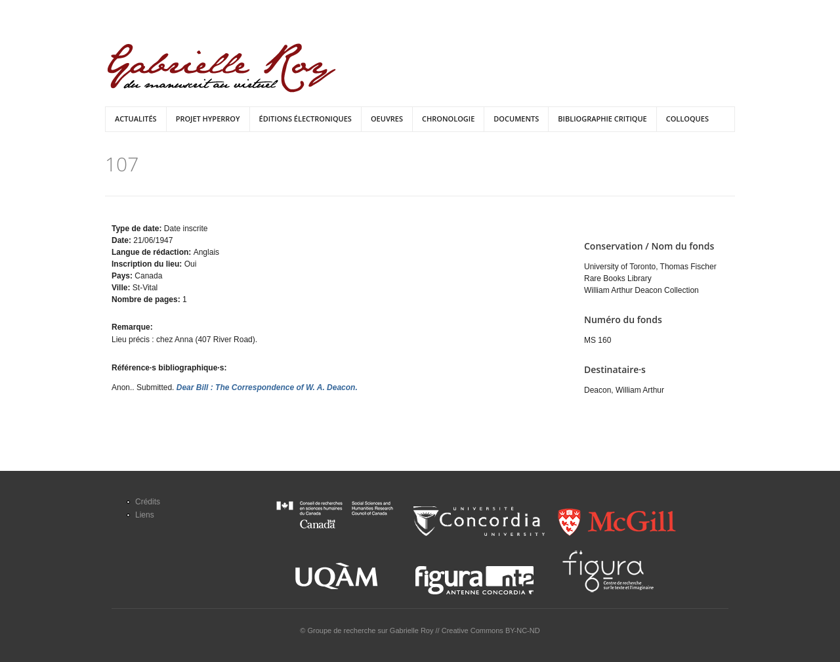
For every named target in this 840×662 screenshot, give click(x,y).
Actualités (136, 118)
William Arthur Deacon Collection (641, 290)
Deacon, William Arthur (624, 390)
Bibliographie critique (602, 118)
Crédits (147, 501)
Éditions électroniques (305, 118)
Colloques (687, 118)
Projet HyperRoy (208, 118)
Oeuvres (387, 118)
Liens (144, 514)
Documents (516, 118)
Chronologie (448, 118)
